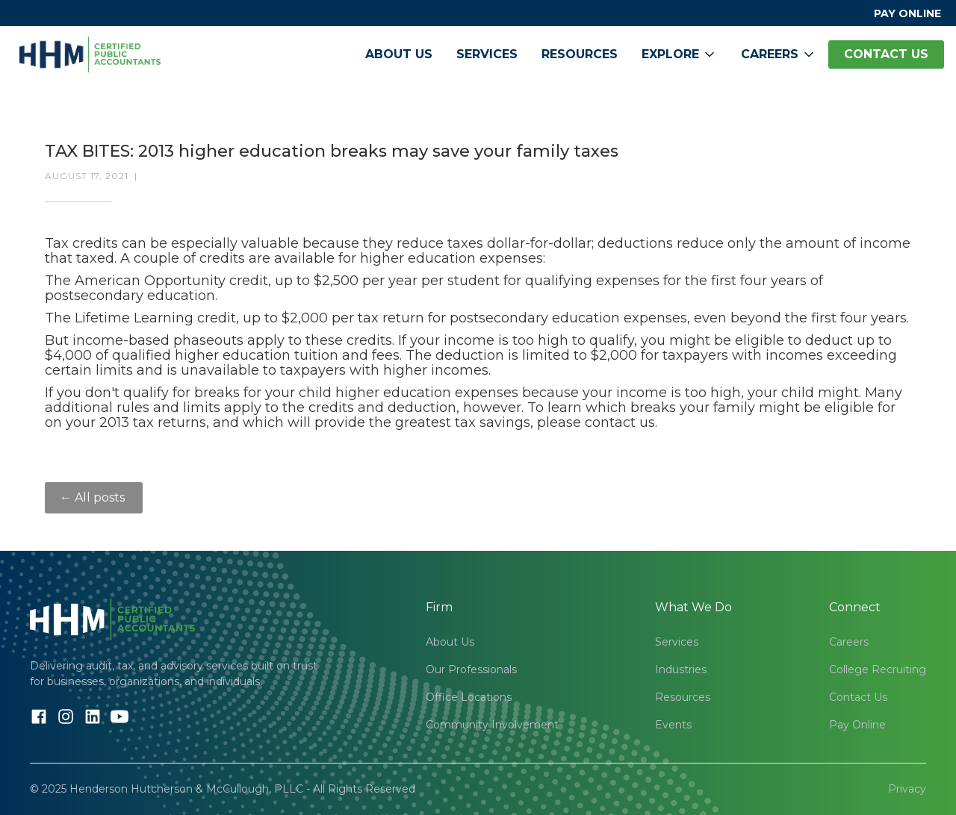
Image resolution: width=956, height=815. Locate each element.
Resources (579, 54)
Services (487, 54)
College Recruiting (877, 669)
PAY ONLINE (907, 13)
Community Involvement (492, 724)
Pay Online (857, 724)
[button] (679, 54)
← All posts (94, 497)
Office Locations (469, 697)
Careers (849, 642)
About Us (398, 54)
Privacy (907, 789)
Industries (681, 669)
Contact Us (858, 697)
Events (673, 724)
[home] (90, 54)
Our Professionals (471, 669)
